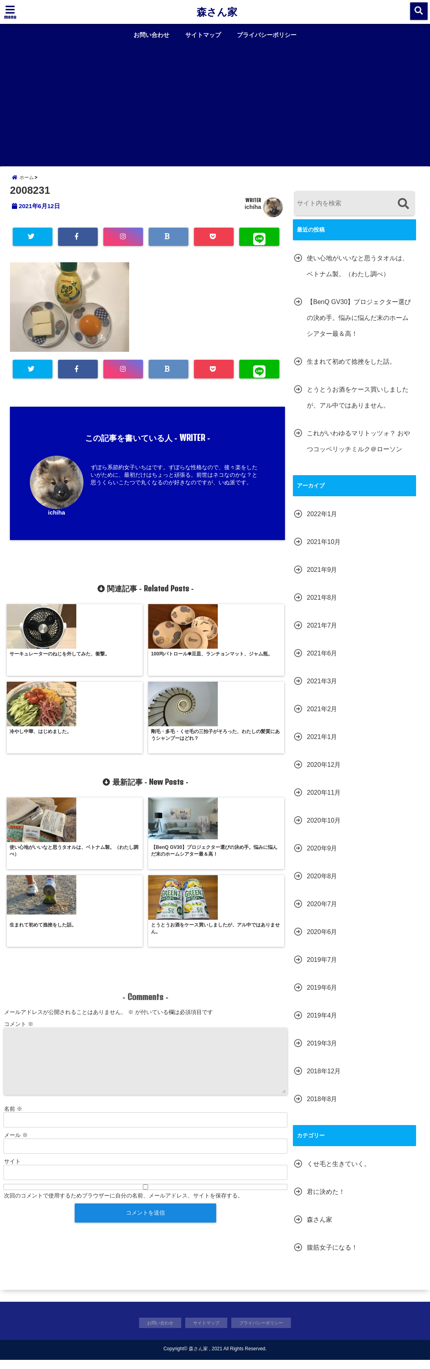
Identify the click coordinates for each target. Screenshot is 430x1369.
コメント (18, 892)
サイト (12, 1030)
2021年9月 (322, 577)
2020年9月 (322, 855)
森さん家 (217, 12)
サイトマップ (203, 34)
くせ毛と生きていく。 (338, 1171)
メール (16, 1003)
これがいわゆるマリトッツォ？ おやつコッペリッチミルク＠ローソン (358, 448)
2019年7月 (322, 967)
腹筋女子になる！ (332, 1255)
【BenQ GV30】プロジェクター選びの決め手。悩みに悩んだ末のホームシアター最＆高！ (359, 325)
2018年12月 (324, 1078)
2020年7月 (322, 911)
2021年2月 (322, 716)
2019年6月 (322, 995)
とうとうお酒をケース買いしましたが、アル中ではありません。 (358, 405)
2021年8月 (322, 605)
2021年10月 (324, 549)
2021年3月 (322, 688)
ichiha (252, 214)
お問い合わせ (151, 34)
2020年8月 (322, 883)
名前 (13, 977)
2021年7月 (322, 633)
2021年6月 (322, 660)
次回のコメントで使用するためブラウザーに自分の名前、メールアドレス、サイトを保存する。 (123, 1064)
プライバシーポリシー (266, 34)
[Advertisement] (215, 102)
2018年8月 (322, 1106)
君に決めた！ (326, 1199)
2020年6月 (322, 939)
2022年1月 (322, 521)
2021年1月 (322, 744)
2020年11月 (324, 800)
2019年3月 (322, 1050)
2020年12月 (324, 772)
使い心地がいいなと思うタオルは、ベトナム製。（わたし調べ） (358, 273)
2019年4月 (322, 1023)
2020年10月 (324, 828)
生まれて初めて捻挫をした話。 (351, 369)
